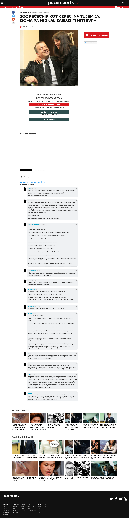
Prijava (124, 3)
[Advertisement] (49, 151)
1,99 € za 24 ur (33, 101)
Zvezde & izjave (25, 12)
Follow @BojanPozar (91, 42)
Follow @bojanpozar (39, 170)
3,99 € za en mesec (45, 101)
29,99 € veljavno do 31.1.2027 (62, 101)
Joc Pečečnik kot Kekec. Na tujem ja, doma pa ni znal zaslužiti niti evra (60, 18)
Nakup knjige (49, 119)
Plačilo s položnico (49, 112)
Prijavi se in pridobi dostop (49, 105)
